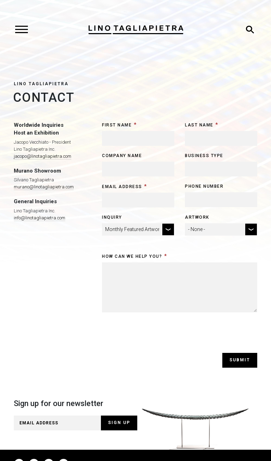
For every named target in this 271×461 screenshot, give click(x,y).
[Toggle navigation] (21, 29)
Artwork (197, 217)
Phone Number (204, 186)
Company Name (122, 155)
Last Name (199, 125)
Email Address (122, 186)
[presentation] (155, 339)
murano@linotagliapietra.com (44, 186)
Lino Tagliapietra (41, 83)
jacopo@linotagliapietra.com (42, 156)
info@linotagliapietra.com (39, 217)
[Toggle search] (249, 29)
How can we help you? (132, 256)
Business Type (204, 155)
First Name (117, 125)
